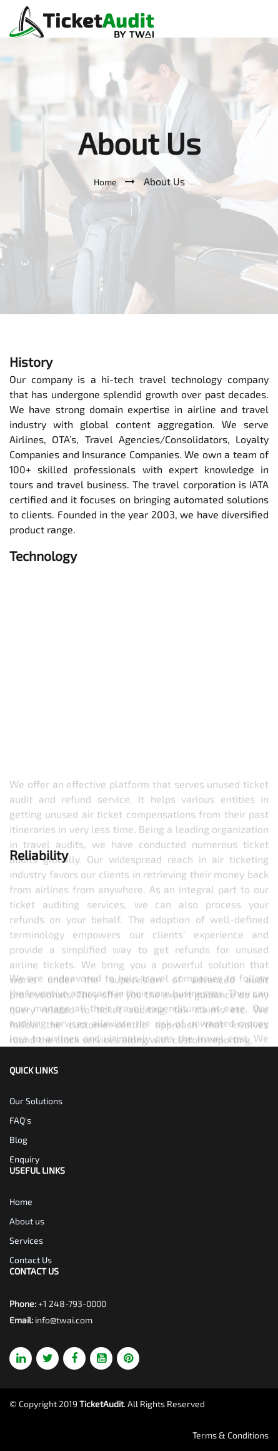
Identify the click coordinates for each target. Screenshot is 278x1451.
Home (106, 182)
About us (26, 1221)
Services (26, 1240)
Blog (18, 1139)
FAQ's (20, 1120)
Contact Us (30, 1259)
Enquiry (24, 1159)
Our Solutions (35, 1100)
